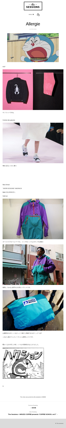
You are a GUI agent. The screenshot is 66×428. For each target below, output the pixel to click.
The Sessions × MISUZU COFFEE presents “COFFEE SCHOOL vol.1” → (33, 413)
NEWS (44, 397)
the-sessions (37, 397)
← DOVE (33, 406)
